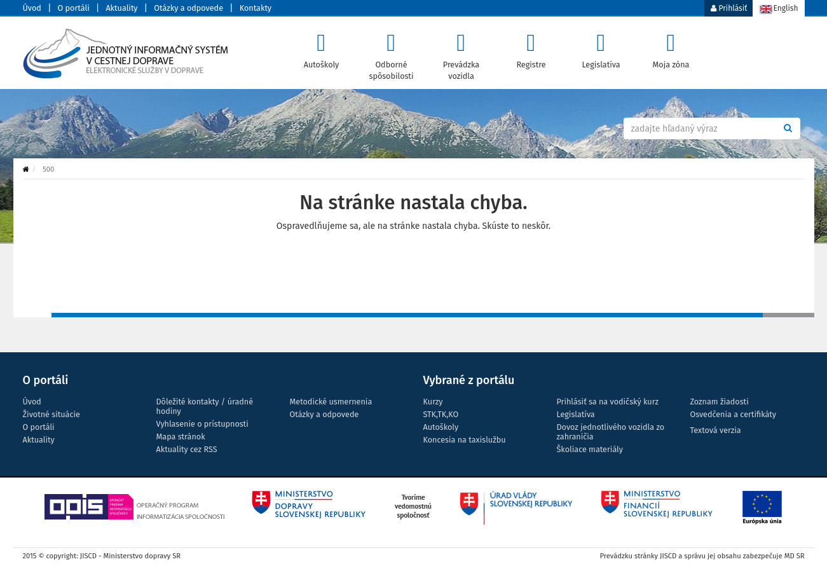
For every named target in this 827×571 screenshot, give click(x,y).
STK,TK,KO (441, 414)
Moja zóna (671, 47)
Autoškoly (321, 47)
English (778, 9)
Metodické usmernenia (331, 401)
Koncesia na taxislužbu (464, 439)
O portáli (74, 8)
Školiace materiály (590, 449)
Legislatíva (601, 47)
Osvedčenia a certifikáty (733, 414)
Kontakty (255, 8)
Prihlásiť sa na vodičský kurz (608, 401)
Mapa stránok (180, 436)
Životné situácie (51, 414)
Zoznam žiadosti (719, 401)
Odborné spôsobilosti (391, 53)
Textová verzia (715, 430)
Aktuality (121, 8)
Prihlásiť (729, 8)
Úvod (32, 8)
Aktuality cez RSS (186, 449)
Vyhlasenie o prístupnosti (202, 424)
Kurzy (433, 401)
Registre (531, 47)
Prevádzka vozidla (461, 53)
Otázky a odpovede (188, 8)
